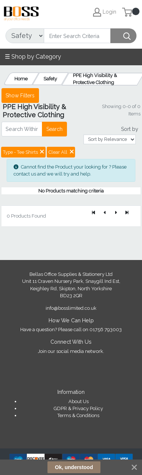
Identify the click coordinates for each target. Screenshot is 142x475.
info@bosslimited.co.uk (71, 308)
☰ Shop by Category (33, 56)
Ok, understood (74, 467)
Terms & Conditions (78, 415)
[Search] (77, 35)
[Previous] (104, 213)
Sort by (129, 129)
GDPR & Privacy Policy (78, 408)
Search (54, 129)
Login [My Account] (104, 12)
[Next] (115, 213)
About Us (78, 401)
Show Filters (20, 95)
